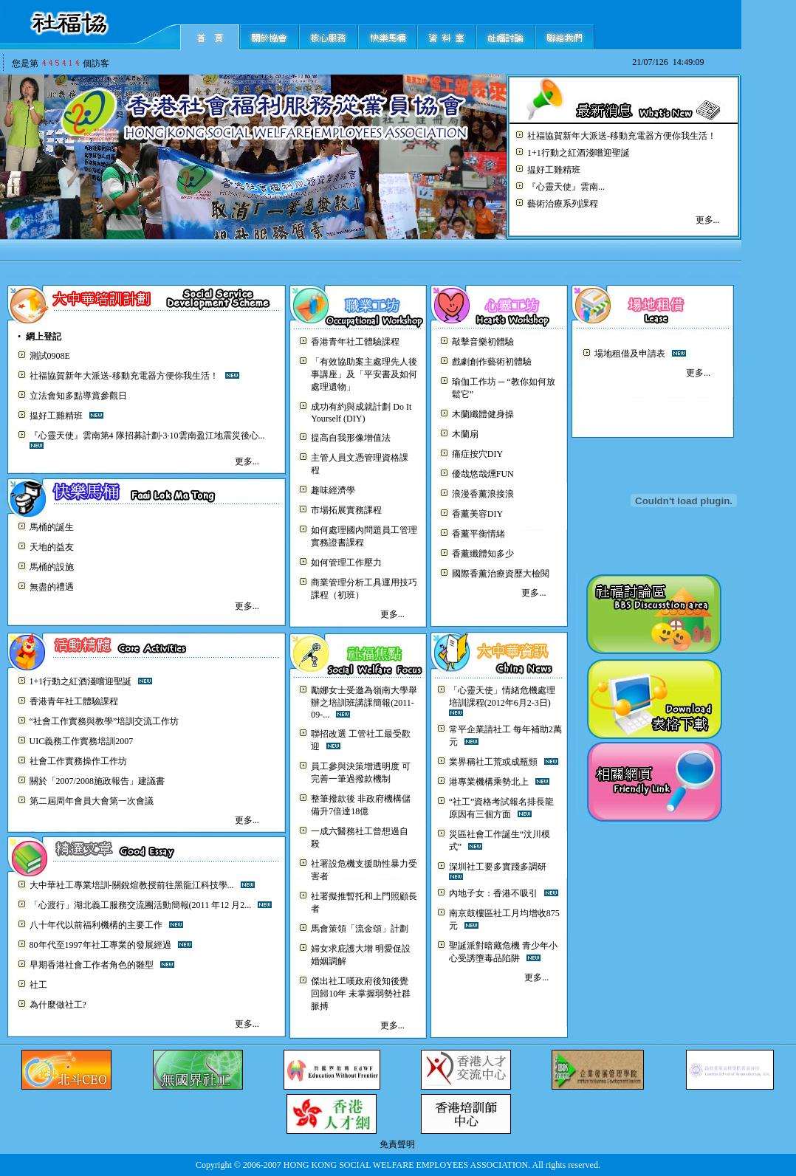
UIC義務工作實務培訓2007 (82, 741)
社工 (38, 985)
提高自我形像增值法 (351, 438)
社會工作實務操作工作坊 (78, 761)
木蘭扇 (465, 434)
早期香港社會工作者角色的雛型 (92, 965)
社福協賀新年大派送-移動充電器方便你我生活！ (621, 136)
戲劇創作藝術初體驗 (492, 362)
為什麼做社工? (58, 1005)
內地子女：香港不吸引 (493, 893)
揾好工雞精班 (553, 170)
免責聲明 (397, 1144)
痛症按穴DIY (477, 454)
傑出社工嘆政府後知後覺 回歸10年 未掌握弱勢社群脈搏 (361, 993)
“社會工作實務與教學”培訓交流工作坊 (104, 721)
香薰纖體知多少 (483, 554)
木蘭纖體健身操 (483, 414)
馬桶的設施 (52, 567)
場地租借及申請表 (629, 353)
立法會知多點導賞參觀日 (78, 396)
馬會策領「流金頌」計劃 (359, 929)
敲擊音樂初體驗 (483, 342)
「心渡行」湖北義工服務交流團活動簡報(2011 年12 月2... (141, 905)
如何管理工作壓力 (346, 562)
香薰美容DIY (477, 514)
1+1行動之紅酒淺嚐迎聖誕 (578, 153)
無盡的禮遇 (52, 587)
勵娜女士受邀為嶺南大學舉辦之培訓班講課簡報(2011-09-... (364, 702)
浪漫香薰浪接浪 (483, 494)
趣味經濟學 (333, 490)
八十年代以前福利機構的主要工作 (96, 925)
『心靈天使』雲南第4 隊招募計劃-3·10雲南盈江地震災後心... (147, 435)
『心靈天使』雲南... (566, 187)
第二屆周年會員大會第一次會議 (92, 801)
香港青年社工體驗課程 (355, 342)
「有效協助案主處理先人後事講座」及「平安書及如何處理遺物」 (364, 374)
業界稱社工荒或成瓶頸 (493, 762)
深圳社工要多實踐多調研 (497, 867)
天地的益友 (52, 547)
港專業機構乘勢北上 (489, 782)
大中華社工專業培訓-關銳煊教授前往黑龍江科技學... (132, 885)
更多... (708, 220)
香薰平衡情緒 (478, 534)
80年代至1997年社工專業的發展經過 (100, 945)
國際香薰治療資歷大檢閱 (500, 573)
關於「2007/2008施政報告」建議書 (97, 781)
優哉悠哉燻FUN (483, 474)
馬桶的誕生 (52, 527)
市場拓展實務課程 (346, 510)
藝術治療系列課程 (562, 204)
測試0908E (50, 356)
